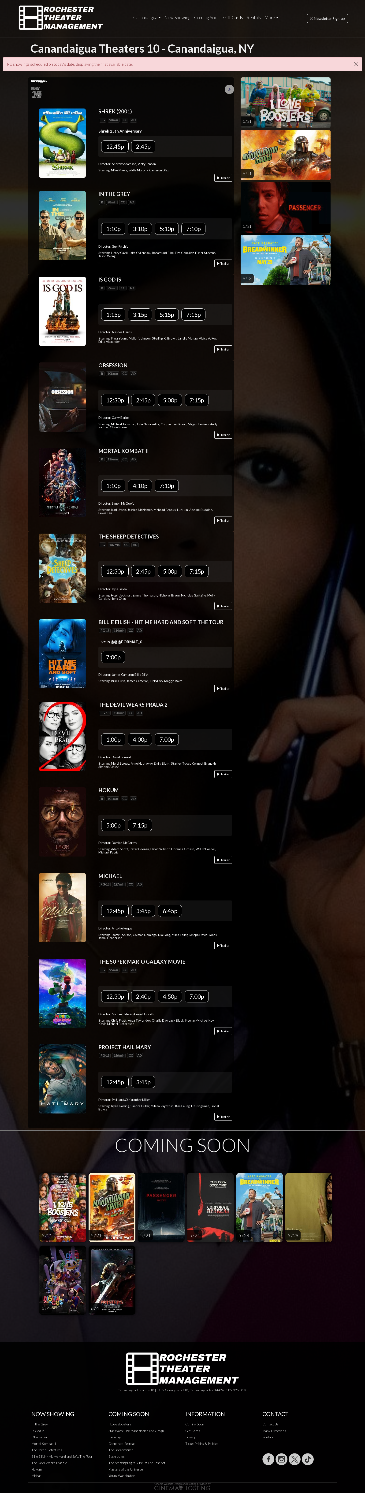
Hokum (36, 1469)
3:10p (140, 228)
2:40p (143, 996)
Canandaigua (145, 17)
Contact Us (270, 1424)
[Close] (356, 64)
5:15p (167, 314)
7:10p (193, 228)
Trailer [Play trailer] (223, 178)
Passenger (115, 1437)
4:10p (140, 485)
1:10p (113, 228)
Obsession (39, 1437)
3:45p (143, 910)
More (269, 17)
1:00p (113, 739)
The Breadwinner (120, 1450)
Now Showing (177, 17)
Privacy (190, 1437)
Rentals (254, 17)
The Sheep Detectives (46, 1450)
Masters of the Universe (125, 1469)
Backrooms (116, 1456)
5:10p (167, 228)
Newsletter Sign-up (327, 18)
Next (229, 89)
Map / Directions (274, 1431)
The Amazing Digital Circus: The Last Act (136, 1463)
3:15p (140, 314)
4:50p (170, 996)
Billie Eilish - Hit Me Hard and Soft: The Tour (62, 1456)
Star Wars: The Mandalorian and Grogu (136, 1431)
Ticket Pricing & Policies (201, 1444)
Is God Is (38, 1431)
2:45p (143, 146)
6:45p (170, 910)
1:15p (113, 314)
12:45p (115, 146)
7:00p (113, 657)
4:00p (140, 739)
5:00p (170, 400)
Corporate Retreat (121, 1444)
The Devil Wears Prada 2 (49, 1463)
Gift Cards (233, 17)
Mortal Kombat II (43, 1444)
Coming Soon (207, 17)
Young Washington (121, 1476)
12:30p (115, 400)
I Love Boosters (119, 1424)
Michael (36, 1476)
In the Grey (39, 1424)
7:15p (193, 314)
